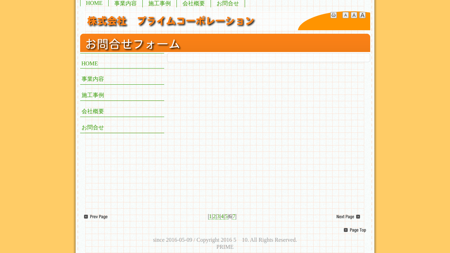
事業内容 (125, 3)
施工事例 (159, 3)
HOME (94, 3)
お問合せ (228, 3)
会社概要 (193, 3)
